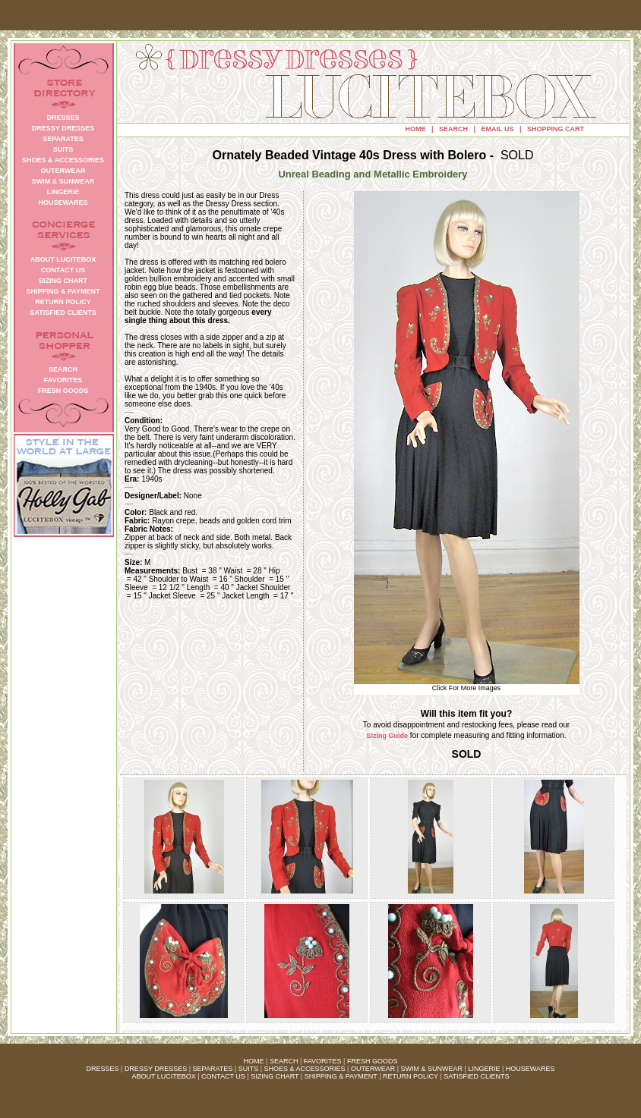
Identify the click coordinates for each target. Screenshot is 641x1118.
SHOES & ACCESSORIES (304, 1068)
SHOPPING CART (555, 129)
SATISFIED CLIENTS (476, 1076)
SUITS (248, 1068)
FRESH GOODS (372, 1061)
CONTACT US (223, 1076)
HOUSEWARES (530, 1068)
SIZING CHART (274, 1076)
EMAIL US (498, 129)
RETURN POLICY (410, 1076)
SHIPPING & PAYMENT (341, 1076)
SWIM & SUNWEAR (432, 1068)
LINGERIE (484, 1068)
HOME (416, 129)
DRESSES (103, 1068)
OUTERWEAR (373, 1068)
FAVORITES (323, 1061)
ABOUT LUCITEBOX (163, 1076)
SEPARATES (213, 1068)
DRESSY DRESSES (156, 1068)
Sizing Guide (388, 736)
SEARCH (453, 129)
